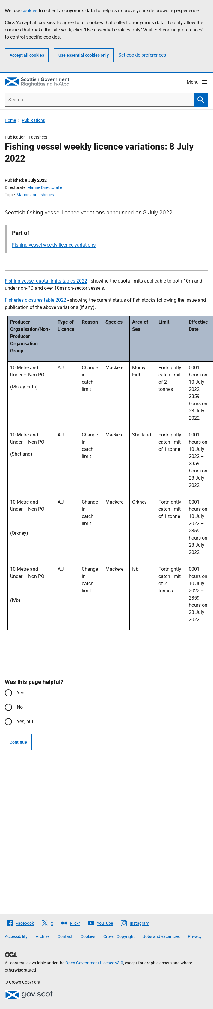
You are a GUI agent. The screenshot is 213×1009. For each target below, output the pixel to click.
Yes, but (25, 721)
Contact (65, 936)
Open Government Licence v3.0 (94, 962)
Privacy (195, 936)
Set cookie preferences (142, 55)
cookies (29, 10)
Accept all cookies (27, 55)
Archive (42, 936)
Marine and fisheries (35, 194)
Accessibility (16, 936)
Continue (18, 742)
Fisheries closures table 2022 (35, 300)
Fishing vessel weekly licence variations (54, 245)
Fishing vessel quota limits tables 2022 (46, 281)
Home (10, 120)
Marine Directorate (44, 187)
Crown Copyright (119, 936)
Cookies (88, 936)
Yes (20, 693)
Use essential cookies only (83, 55)
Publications (33, 120)
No (20, 707)
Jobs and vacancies (161, 936)
